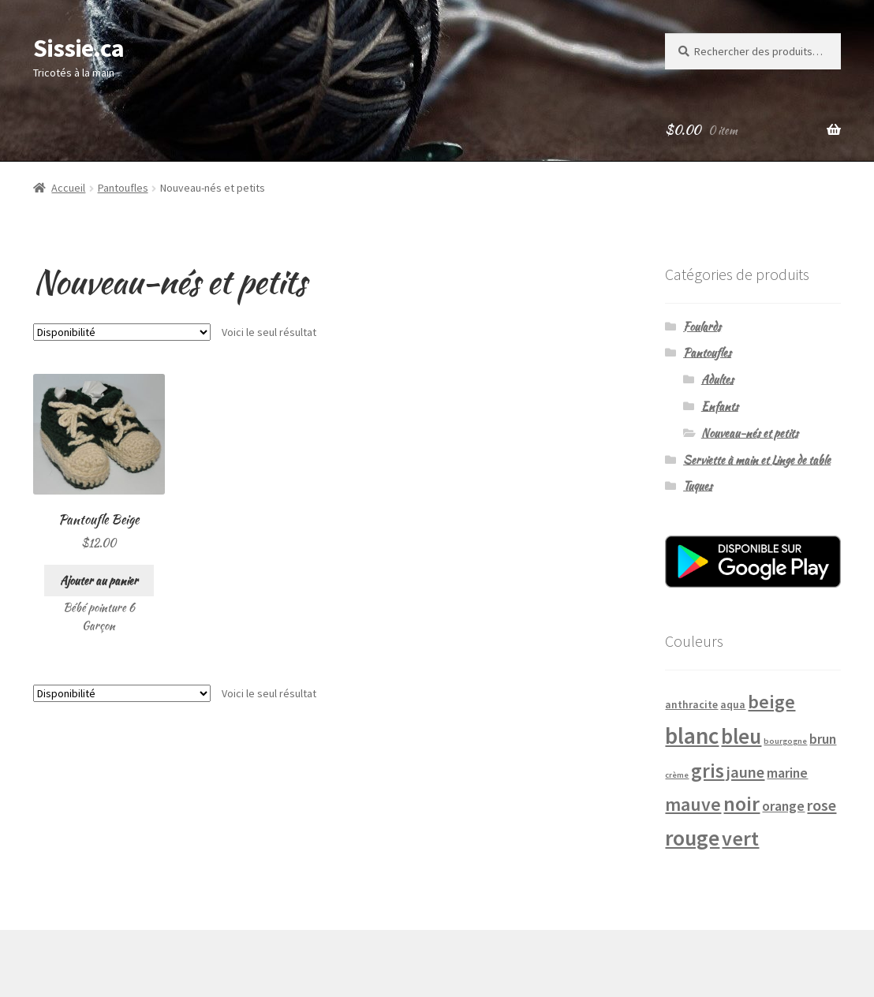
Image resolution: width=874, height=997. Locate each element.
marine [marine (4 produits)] (787, 773)
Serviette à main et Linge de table (757, 460)
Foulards (702, 326)
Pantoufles (123, 188)
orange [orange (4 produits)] (783, 806)
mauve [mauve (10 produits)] (693, 804)
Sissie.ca (78, 48)
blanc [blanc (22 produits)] (692, 735)
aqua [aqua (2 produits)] (732, 704)
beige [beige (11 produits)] (771, 701)
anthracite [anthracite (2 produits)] (691, 704)
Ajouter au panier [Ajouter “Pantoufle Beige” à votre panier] (99, 580)
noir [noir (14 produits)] (741, 803)
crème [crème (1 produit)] (677, 775)
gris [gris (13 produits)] (707, 770)
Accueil (68, 188)
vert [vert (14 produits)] (740, 838)
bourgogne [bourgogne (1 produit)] (785, 741)
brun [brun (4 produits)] (822, 739)
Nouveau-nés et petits (749, 433)
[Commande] (122, 332)
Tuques (697, 486)
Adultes (717, 379)
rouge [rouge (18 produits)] (692, 838)
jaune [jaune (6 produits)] (745, 772)
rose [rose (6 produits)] (821, 805)
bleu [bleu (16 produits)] (741, 736)
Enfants (719, 406)
